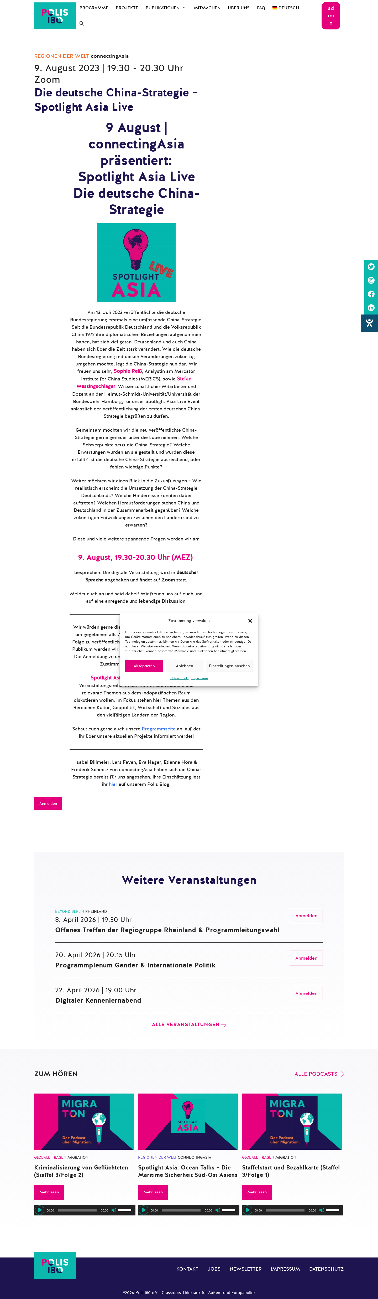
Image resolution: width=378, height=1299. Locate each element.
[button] (250, 620)
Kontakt (187, 1269)
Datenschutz (179, 678)
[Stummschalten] (114, 1210)
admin (331, 16)
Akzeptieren (144, 666)
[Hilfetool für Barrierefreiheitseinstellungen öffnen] (369, 323)
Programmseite (159, 729)
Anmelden (48, 803)
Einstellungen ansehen (229, 666)
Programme (94, 8)
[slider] (77, 1210)
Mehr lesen (49, 1192)
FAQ (261, 8)
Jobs (214, 1269)
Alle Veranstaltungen (186, 1024)
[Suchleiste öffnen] (81, 24)
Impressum (199, 678)
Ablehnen (184, 666)
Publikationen (168, 8)
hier (113, 784)
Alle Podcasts (316, 1074)
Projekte (127, 8)
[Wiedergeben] (39, 1210)
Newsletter (246, 1269)
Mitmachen (207, 8)
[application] (84, 1210)
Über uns (239, 8)
